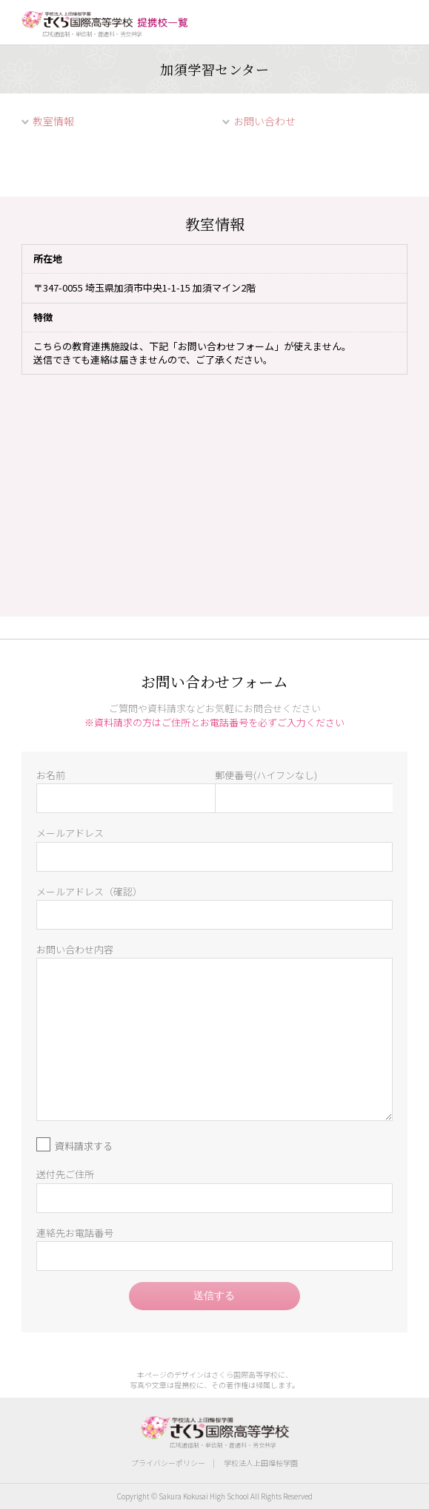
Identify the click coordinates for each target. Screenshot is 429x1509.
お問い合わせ (264, 121)
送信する (214, 1295)
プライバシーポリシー (168, 1462)
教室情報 (53, 121)
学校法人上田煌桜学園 (261, 1462)
